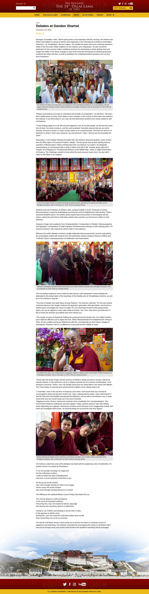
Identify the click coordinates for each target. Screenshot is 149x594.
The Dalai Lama (50, 15)
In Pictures (87, 15)
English (20, 4)
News (76, 15)
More (110, 15)
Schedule (65, 15)
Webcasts (120, 8)
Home (37, 15)
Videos (100, 15)
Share (38, 33)
